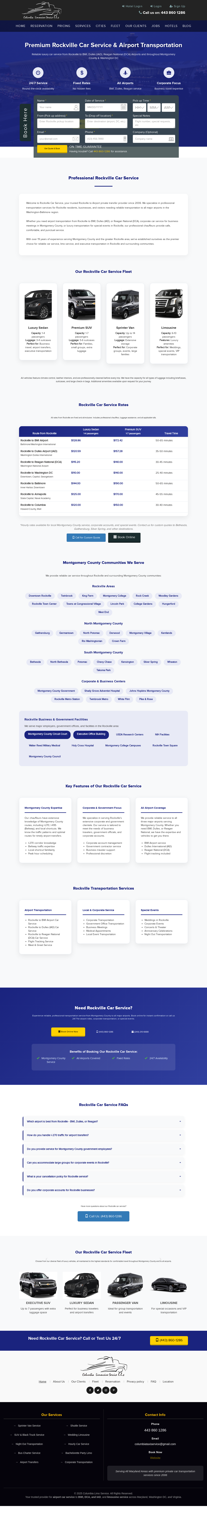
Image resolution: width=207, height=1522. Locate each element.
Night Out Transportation (27, 1460)
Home (21, 26)
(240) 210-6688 (140, 1046)
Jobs (155, 26)
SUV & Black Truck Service (27, 1451)
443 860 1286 (155, 1446)
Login (154, 6)
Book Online (124, 539)
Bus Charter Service (26, 1470)
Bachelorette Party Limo (76, 1470)
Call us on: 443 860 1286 (158, 13)
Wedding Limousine (76, 1451)
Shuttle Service (76, 1441)
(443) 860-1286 (104, 1046)
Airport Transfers (27, 1479)
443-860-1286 (101, 152)
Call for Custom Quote (86, 539)
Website (155, 1474)
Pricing (64, 26)
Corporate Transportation (76, 1479)
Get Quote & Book (52, 149)
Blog (187, 26)
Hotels (171, 26)
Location (168, 1398)
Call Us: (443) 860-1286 (103, 1231)
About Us (59, 1398)
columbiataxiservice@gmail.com (155, 1460)
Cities (101, 26)
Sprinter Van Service (27, 1441)
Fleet (115, 26)
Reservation (41, 26)
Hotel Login (129, 6)
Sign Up (177, 6)
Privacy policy (135, 1398)
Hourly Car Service (76, 1460)
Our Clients (135, 26)
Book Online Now (68, 1046)
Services (83, 26)
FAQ (153, 1398)
